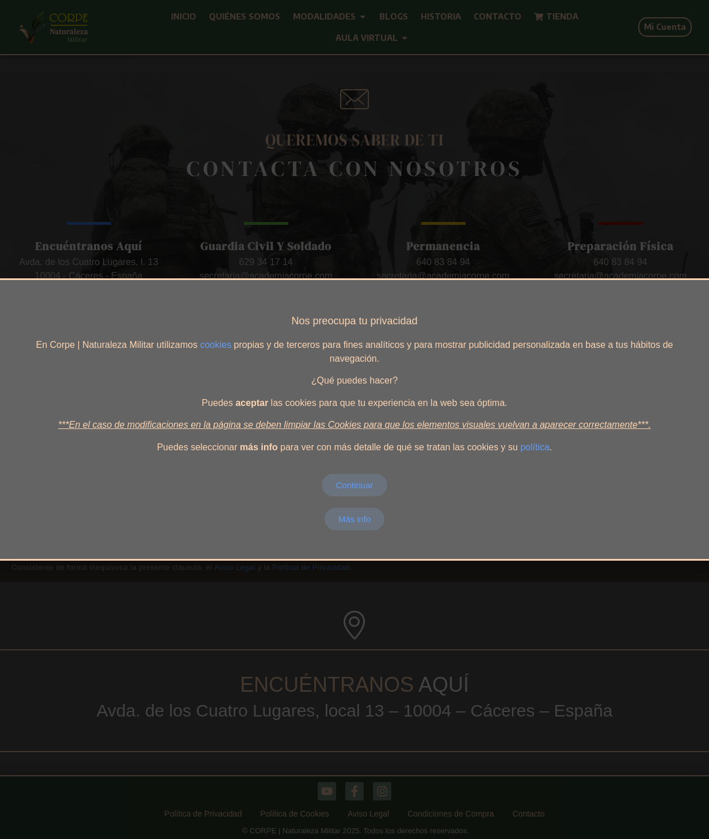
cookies (215, 345)
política (535, 447)
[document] (354, 419)
